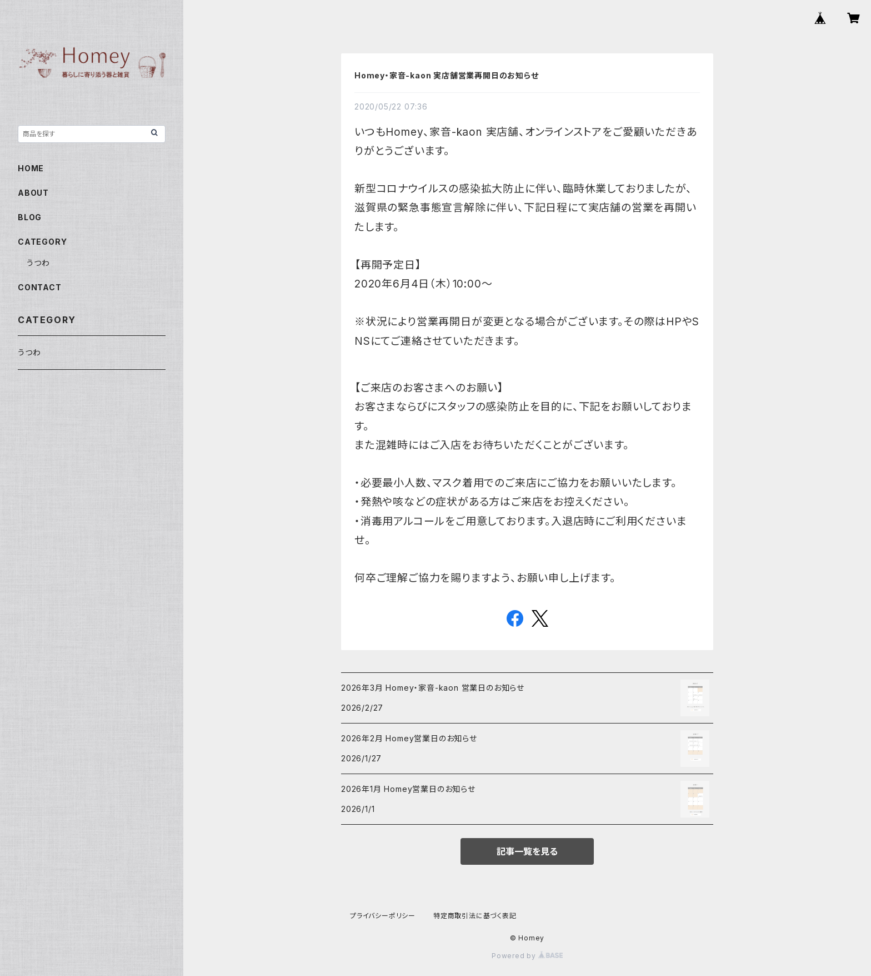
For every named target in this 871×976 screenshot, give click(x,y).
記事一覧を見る (527, 851)
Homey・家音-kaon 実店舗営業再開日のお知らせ (446, 75)
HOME (31, 168)
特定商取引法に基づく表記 (475, 915)
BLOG (30, 217)
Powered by (527, 956)
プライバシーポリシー (383, 915)
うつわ (38, 262)
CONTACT (40, 287)
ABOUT (33, 192)
